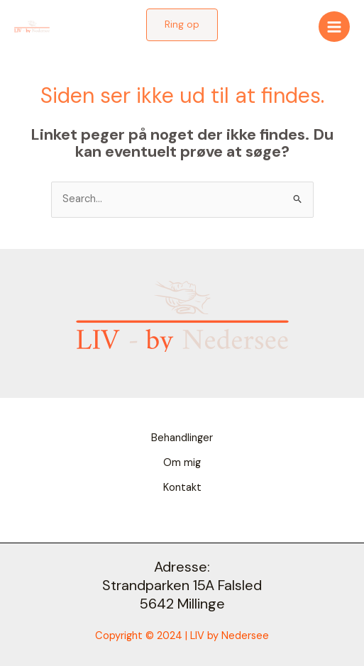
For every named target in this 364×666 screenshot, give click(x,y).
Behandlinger (182, 438)
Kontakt (182, 487)
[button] (182, 25)
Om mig (182, 463)
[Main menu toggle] (334, 27)
